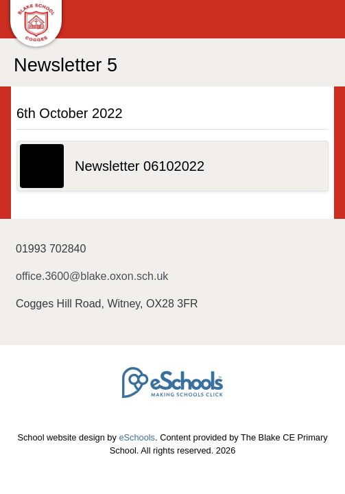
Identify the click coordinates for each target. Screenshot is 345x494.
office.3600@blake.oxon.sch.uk (92, 276)
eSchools (137, 437)
